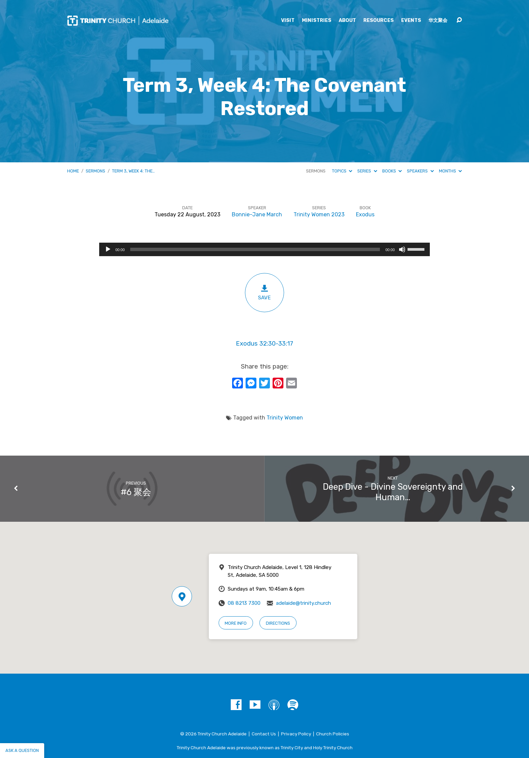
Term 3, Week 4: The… (133, 170)
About (347, 20)
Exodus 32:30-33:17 (264, 343)
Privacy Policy (296, 733)
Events (411, 20)
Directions (278, 623)
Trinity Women (285, 417)
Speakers (420, 170)
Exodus (365, 214)
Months (450, 170)
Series (367, 170)
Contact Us (264, 733)
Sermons (95, 170)
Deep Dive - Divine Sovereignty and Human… (393, 492)
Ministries (316, 20)
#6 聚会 (136, 492)
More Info (236, 623)
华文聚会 (437, 20)
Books (392, 170)
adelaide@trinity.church (303, 603)
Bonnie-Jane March (257, 214)
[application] (264, 249)
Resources (378, 20)
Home (73, 170)
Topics (342, 170)
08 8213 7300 (244, 603)
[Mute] (402, 249)
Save (264, 292)
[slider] (255, 249)
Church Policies (332, 733)
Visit (288, 20)
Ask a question (22, 750)
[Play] (108, 249)
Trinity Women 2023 (319, 214)
